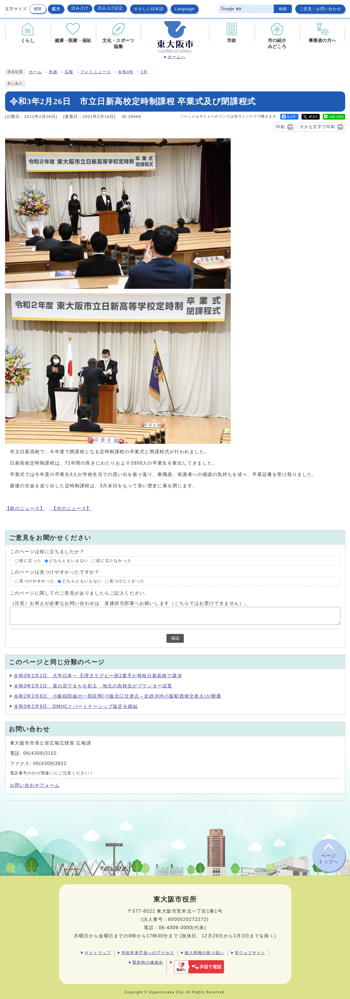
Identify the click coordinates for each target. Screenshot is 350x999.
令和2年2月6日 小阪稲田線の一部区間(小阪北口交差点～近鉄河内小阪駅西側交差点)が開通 (117, 696)
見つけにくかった (127, 581)
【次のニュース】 (71, 508)
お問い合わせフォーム (35, 785)
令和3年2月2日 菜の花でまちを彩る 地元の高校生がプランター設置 (93, 686)
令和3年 (126, 72)
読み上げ (79, 8)
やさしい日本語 (148, 9)
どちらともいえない (69, 561)
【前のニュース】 (25, 508)
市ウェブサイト (250, 952)
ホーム (35, 72)
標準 (38, 9)
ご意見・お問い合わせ (320, 9)
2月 (144, 72)
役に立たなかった (113, 561)
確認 (175, 638)
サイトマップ (97, 952)
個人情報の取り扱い (204, 952)
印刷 (280, 126)
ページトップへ (328, 858)
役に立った (30, 561)
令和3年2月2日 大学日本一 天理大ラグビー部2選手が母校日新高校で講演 (98, 675)
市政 (53, 72)
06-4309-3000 (175, 927)
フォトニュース (95, 72)
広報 (69, 72)
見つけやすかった (37, 581)
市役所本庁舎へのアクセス (147, 952)
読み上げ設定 (110, 8)
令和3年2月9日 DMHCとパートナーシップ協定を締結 (76, 706)
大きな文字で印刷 (317, 126)
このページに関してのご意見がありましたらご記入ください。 (80, 593)
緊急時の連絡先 (147, 962)
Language (184, 9)
